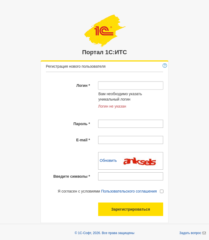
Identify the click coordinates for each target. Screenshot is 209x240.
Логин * (83, 85)
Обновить (109, 160)
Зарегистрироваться (130, 209)
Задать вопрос (190, 233)
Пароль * (81, 124)
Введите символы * (71, 176)
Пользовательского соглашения (129, 191)
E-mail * (83, 140)
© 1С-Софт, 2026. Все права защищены (104, 233)
